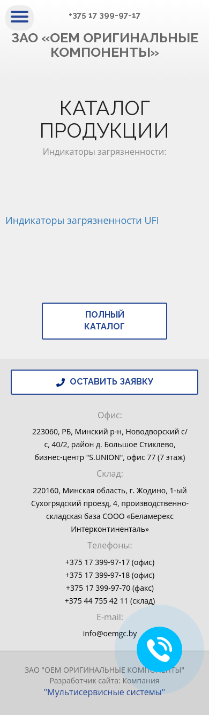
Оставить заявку (104, 382)
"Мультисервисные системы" (105, 692)
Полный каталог (104, 321)
